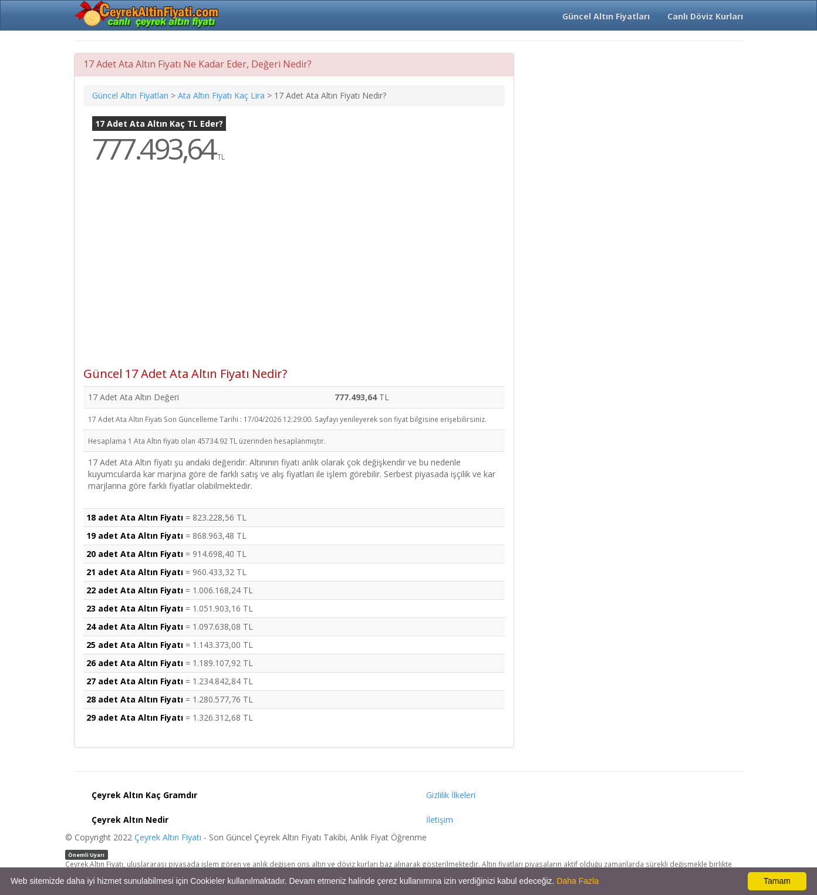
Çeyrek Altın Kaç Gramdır (144, 795)
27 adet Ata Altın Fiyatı (134, 681)
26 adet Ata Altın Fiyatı (134, 662)
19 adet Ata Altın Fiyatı (134, 535)
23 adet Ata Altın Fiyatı (134, 608)
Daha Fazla (577, 881)
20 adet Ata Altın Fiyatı (134, 553)
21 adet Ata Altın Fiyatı (134, 571)
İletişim (439, 819)
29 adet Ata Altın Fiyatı (134, 717)
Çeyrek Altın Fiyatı (167, 837)
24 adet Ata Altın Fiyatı (134, 626)
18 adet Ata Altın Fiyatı (134, 517)
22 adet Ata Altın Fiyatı (134, 590)
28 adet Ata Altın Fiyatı (134, 699)
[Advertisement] (294, 273)
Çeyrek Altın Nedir (130, 819)
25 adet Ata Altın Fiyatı (134, 644)
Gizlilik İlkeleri (450, 795)
